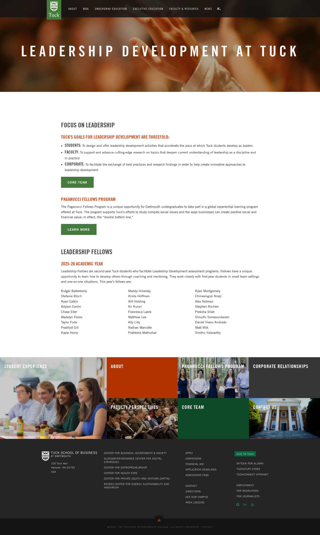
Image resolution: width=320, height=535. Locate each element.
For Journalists (248, 496)
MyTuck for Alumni (250, 463)
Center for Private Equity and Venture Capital (137, 478)
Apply (189, 453)
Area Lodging (195, 502)
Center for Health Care (121, 473)
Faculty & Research (184, 8)
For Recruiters (248, 490)
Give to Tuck (245, 454)
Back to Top (160, 519)
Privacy (207, 526)
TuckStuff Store (248, 468)
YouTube (252, 504)
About (73, 8)
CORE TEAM (77, 182)
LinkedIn (244, 504)
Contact (191, 485)
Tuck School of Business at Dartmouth (54, 10)
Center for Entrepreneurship (125, 467)
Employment (245, 485)
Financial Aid (195, 464)
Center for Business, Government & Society (135, 453)
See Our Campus (197, 496)
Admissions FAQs (197, 475)
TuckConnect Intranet (252, 474)
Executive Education (148, 8)
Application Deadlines (201, 469)
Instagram (237, 504)
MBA (86, 8)
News (208, 8)
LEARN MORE (79, 229)
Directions (193, 491)
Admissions (193, 458)
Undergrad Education (111, 8)
